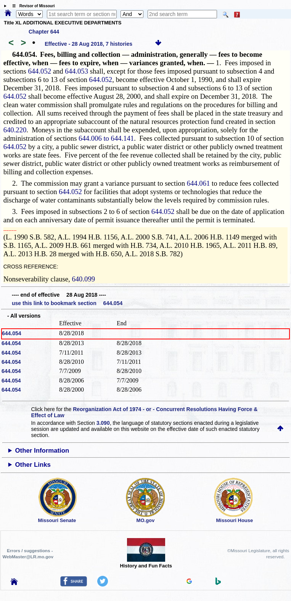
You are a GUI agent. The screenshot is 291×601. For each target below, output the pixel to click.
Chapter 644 (44, 32)
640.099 (83, 279)
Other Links (33, 464)
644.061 (198, 183)
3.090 (103, 423)
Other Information (42, 450)
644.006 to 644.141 (106, 138)
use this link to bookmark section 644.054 (67, 303)
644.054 (11, 333)
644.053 (76, 71)
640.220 (15, 130)
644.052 (39, 71)
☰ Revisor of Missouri (31, 6)
